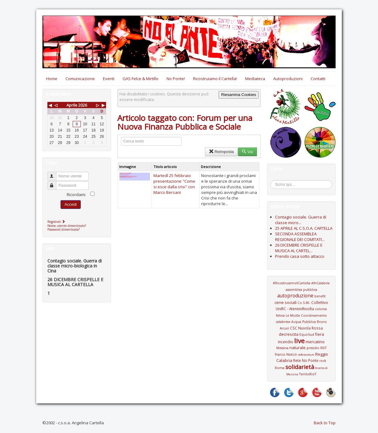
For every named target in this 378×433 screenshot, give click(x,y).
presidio (313, 348)
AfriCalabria (320, 283)
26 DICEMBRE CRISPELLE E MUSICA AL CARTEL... (298, 247)
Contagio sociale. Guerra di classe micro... (300, 219)
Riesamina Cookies (238, 94)
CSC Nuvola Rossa (306, 327)
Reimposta (221, 151)
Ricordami (76, 194)
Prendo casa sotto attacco (299, 256)
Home (51, 78)
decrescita (288, 334)
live (299, 340)
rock (322, 360)
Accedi (71, 204)
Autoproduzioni (288, 78)
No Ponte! (176, 78)
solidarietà (299, 367)
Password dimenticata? (63, 229)
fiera (319, 334)
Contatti (318, 78)
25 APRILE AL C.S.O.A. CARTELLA (303, 228)
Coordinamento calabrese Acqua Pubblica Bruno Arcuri (301, 321)
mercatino (315, 341)
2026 (82, 105)
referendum (306, 355)
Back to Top (325, 423)
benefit (320, 296)
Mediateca (255, 78)
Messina (282, 348)
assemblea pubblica (301, 289)
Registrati (56, 221)
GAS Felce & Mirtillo (140, 78)
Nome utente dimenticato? (66, 226)
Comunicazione (80, 78)
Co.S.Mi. (304, 303)
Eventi (108, 78)
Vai (247, 151)
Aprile (71, 105)
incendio (285, 341)
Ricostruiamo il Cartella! (215, 78)
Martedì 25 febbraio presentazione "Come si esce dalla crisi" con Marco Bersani (174, 184)
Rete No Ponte (305, 360)
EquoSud (306, 334)
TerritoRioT (307, 374)
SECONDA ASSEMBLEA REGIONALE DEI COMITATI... (300, 236)
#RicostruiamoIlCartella (291, 283)
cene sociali (285, 302)
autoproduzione (295, 295)
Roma (279, 368)
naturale (297, 347)
